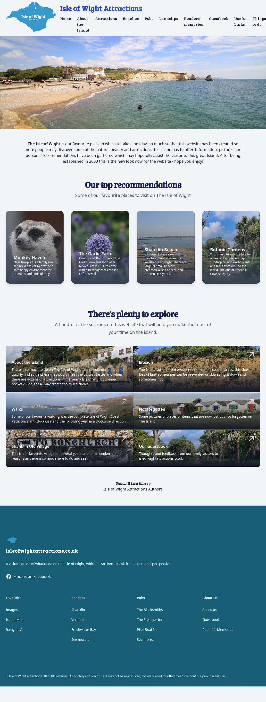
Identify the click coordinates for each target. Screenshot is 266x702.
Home (65, 18)
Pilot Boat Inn (147, 631)
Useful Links (240, 21)
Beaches (131, 18)
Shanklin (78, 611)
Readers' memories (193, 21)
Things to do (259, 21)
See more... (80, 641)
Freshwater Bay (83, 631)
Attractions (106, 18)
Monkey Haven (29, 259)
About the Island (83, 24)
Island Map (15, 621)
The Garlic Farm (96, 255)
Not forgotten (152, 411)
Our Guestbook (153, 448)
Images (12, 611)
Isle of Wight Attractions (101, 8)
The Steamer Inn (150, 621)
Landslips (168, 18)
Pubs (149, 18)
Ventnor (77, 621)
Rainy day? (14, 631)
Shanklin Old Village (30, 448)
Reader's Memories (217, 631)
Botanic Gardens (227, 251)
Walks (17, 411)
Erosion (146, 364)
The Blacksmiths (150, 611)
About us (209, 611)
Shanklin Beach (161, 251)
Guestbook (218, 18)
